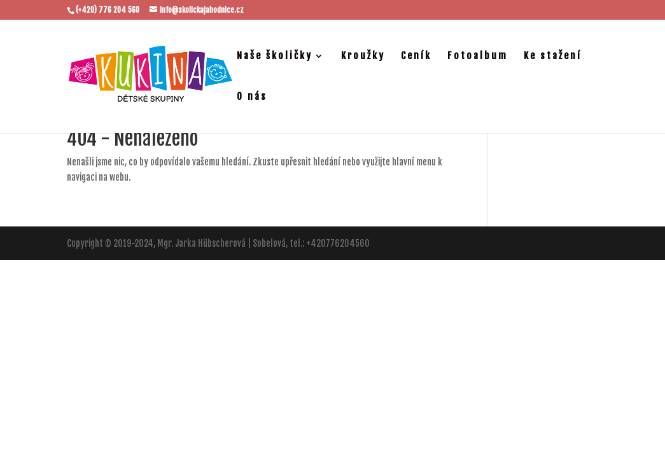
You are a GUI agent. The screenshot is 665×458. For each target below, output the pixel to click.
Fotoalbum (477, 57)
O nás (252, 97)
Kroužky (363, 57)
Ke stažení (553, 57)
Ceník (416, 57)
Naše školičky (274, 57)
